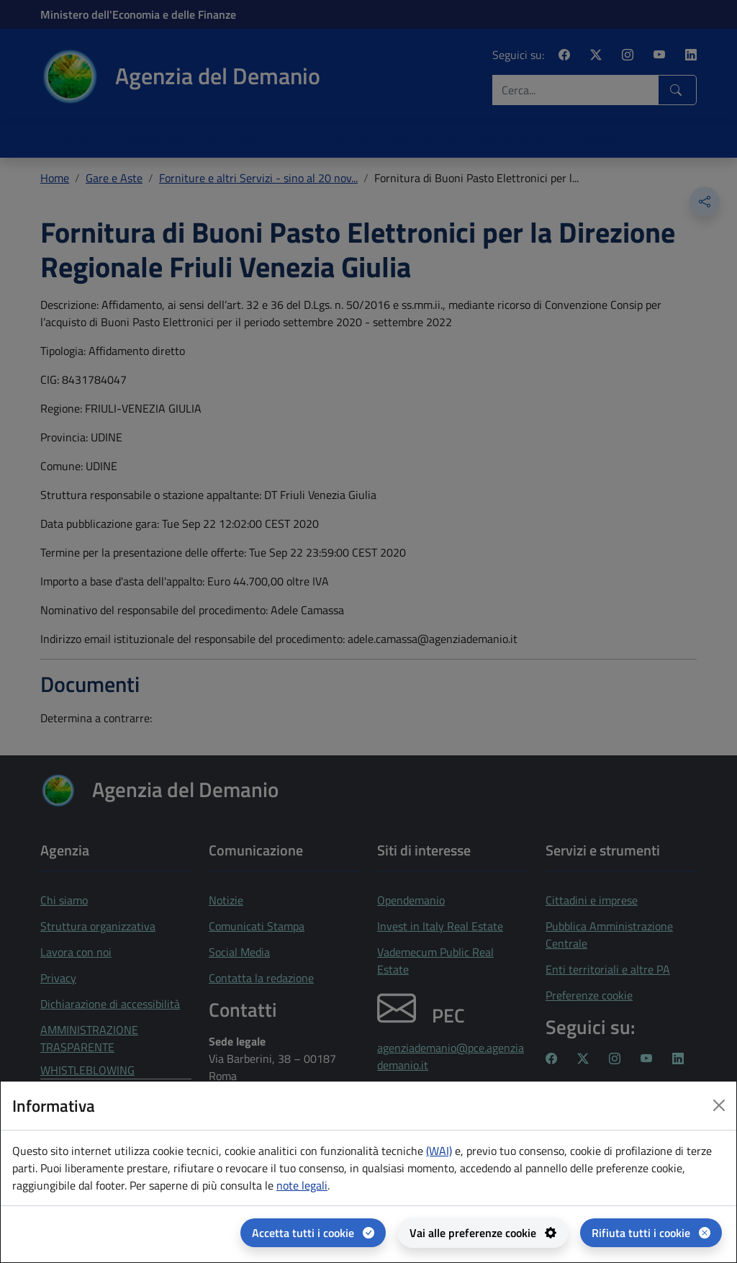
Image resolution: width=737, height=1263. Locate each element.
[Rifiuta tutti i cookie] (651, 1232)
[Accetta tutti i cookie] (313, 1232)
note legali (301, 1185)
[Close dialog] (719, 1105)
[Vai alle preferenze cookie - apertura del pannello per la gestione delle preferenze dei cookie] (483, 1233)
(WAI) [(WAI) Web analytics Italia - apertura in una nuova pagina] (439, 1150)
